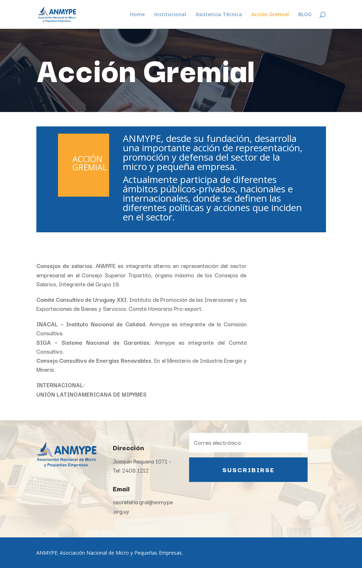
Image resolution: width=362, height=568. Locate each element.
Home (137, 15)
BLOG (305, 15)
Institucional (170, 15)
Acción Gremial (270, 15)
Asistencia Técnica (219, 15)
